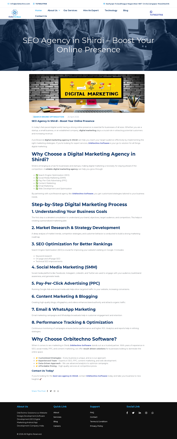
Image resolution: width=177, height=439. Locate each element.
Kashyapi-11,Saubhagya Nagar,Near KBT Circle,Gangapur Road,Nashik (136, 4)
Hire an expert (91, 10)
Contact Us (41, 16)
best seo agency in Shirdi (65, 376)
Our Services (70, 10)
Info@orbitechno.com (19, 4)
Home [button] (38, 10)
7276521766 (40, 4)
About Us (53, 10)
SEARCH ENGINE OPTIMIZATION (48, 117)
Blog (126, 10)
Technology (111, 10)
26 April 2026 (73, 117)
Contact (93, 417)
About (56, 412)
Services (57, 417)
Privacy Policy (96, 426)
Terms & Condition (98, 421)
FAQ (92, 412)
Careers (57, 426)
